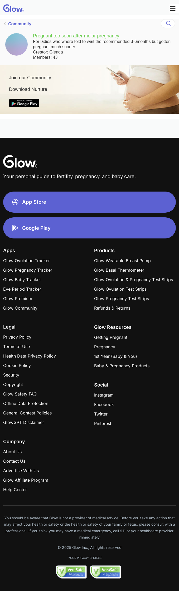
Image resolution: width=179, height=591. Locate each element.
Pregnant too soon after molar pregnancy (76, 35)
